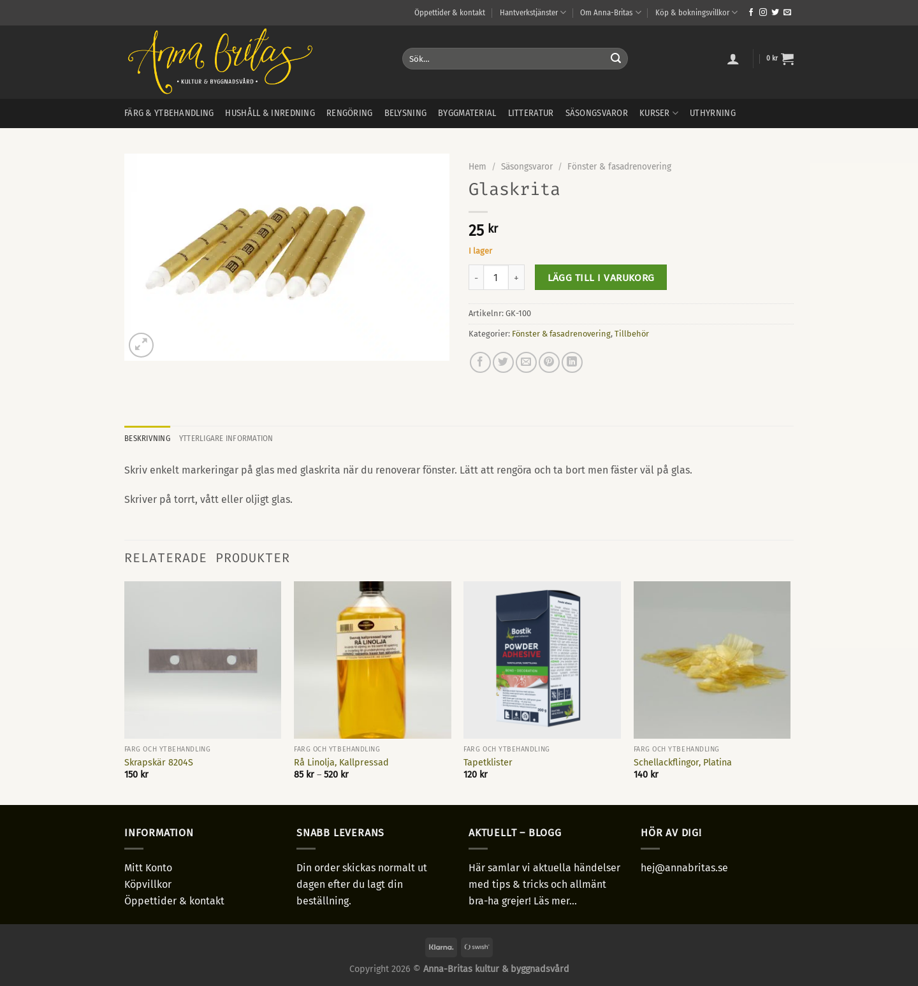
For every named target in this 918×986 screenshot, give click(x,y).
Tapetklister (488, 762)
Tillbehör (632, 333)
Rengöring (349, 113)
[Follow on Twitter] (775, 12)
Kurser (658, 113)
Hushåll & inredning (269, 113)
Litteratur (531, 113)
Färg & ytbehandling (169, 113)
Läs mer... (555, 901)
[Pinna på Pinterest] (549, 362)
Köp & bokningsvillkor (696, 12)
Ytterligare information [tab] (226, 438)
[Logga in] (733, 59)
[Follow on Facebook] (751, 12)
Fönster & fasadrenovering (619, 166)
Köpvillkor (147, 884)
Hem (477, 166)
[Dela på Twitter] (503, 362)
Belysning (405, 113)
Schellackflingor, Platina (683, 762)
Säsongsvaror (596, 113)
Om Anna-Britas (610, 12)
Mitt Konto (148, 868)
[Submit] (616, 58)
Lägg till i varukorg (601, 278)
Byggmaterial (467, 113)
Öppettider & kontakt (449, 12)
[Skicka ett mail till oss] (787, 12)
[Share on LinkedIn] (572, 362)
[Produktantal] (496, 277)
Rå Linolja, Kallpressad (341, 762)
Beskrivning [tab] (147, 438)
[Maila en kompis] (526, 362)
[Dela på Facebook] (480, 362)
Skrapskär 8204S (158, 762)
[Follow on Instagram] (763, 12)
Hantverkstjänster (533, 12)
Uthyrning (713, 113)
